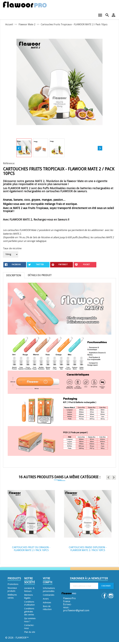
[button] (108, 477)
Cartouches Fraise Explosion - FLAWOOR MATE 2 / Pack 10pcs (88, 549)
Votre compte (47, 580)
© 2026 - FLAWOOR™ (17, 637)
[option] (31, 520)
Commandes (48, 595)
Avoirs (46, 599)
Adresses (47, 602)
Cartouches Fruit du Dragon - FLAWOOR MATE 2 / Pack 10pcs (31, 549)
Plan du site (29, 632)
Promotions (13, 584)
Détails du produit (40, 275)
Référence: (9, 163)
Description (13, 275)
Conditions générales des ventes (29, 611)
